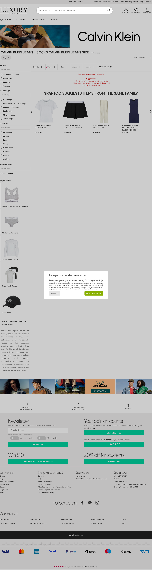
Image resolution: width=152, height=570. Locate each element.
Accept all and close (93, 293)
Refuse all (54, 293)
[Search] (108, 10)
